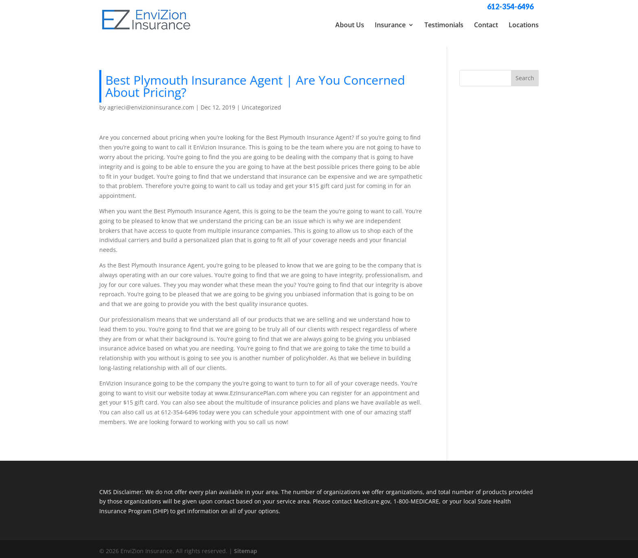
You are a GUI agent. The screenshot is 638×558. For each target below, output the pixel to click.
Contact (486, 25)
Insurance (390, 25)
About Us (349, 25)
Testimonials (443, 25)
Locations (524, 25)
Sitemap (245, 547)
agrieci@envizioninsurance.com (150, 103)
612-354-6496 (510, 6)
